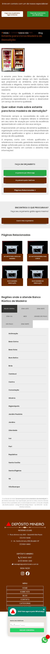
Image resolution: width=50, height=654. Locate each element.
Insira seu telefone (16, 621)
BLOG (25, 595)
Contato (24, 45)
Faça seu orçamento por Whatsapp (37, 14)
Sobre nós (23, 32)
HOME (24, 588)
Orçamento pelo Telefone (25, 180)
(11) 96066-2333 (25, 561)
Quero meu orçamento (24, 221)
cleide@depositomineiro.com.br (25, 564)
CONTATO (25, 599)
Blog (40, 32)
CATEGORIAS (25, 603)
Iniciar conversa (27, 630)
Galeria (7, 45)
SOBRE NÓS (25, 592)
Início (6, 32)
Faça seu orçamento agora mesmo (12, 14)
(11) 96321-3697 (25, 557)
